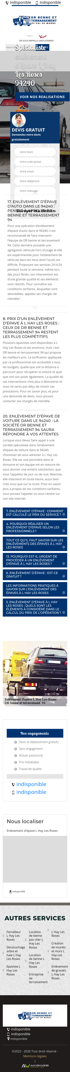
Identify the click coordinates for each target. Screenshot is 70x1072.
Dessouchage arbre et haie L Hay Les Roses (12, 953)
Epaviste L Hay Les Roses (11, 970)
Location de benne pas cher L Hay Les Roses (34, 939)
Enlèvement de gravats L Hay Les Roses (57, 972)
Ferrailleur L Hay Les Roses (12, 936)
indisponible (18, 2)
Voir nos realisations (42, 96)
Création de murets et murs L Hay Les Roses (57, 951)
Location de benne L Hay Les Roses (34, 961)
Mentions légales (35, 1056)
